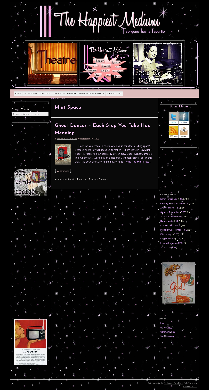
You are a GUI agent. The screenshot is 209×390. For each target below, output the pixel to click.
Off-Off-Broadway (77, 179)
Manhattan (60, 179)
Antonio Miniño (167, 208)
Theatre (45, 94)
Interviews (30, 94)
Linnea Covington (168, 243)
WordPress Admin (190, 386)
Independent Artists (91, 94)
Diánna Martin (167, 221)
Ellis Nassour (166, 234)
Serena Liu (165, 247)
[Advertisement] (30, 141)
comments (63, 171)
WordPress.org (167, 336)
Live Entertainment (64, 94)
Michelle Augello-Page (170, 230)
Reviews (93, 179)
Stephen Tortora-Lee (170, 212)
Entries (166, 327)
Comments (167, 332)
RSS (181, 199)
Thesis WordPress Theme (173, 383)
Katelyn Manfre (167, 238)
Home (18, 94)
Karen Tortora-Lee (67, 138)
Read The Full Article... (138, 161)
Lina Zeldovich (167, 225)
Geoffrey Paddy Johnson (172, 203)
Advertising (114, 94)
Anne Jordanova (168, 216)
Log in (163, 323)
